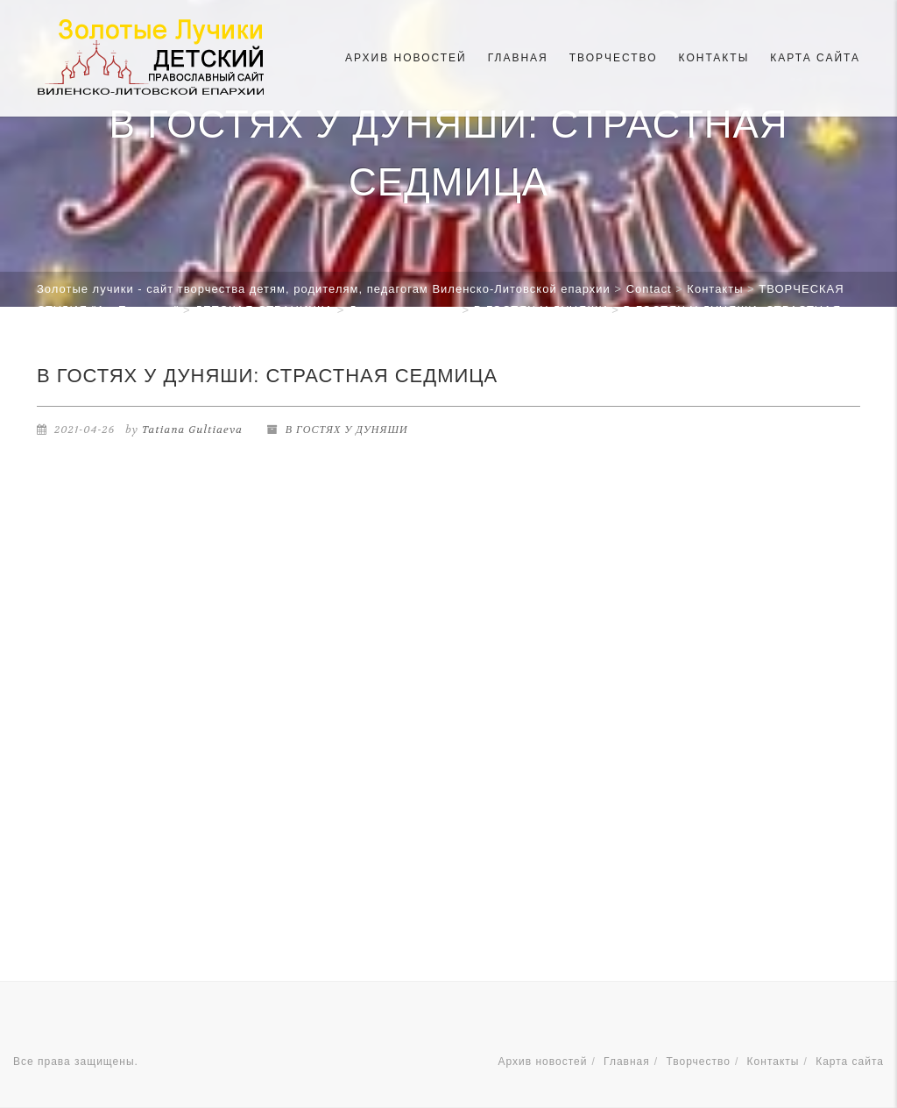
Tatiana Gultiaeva (192, 430)
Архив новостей (406, 58)
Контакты (714, 58)
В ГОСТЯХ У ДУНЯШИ (347, 430)
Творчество (613, 58)
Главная (518, 58)
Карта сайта (815, 58)
